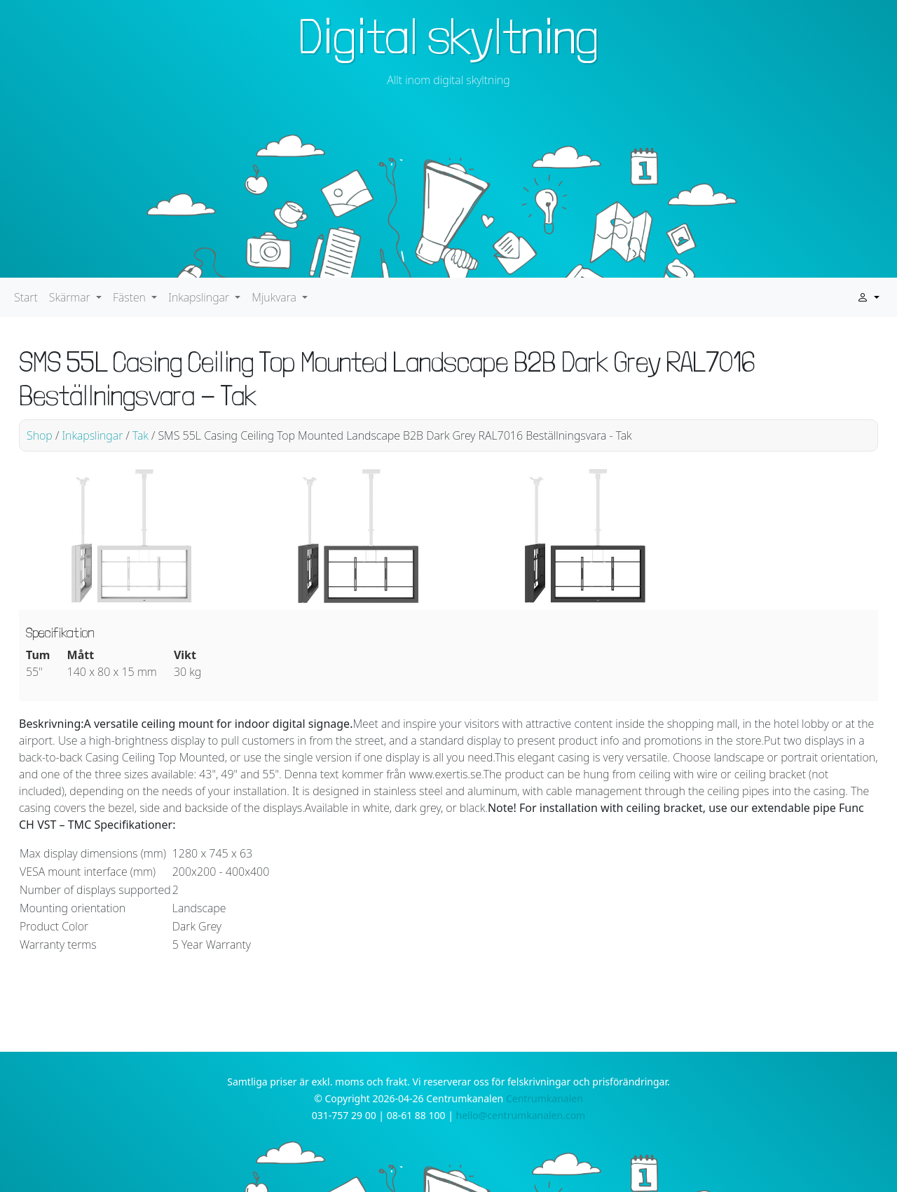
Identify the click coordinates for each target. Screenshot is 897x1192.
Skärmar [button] (71, 297)
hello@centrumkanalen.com (521, 1115)
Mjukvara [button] (275, 297)
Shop (40, 435)
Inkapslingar (92, 435)
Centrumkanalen (544, 1098)
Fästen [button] (131, 297)
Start (26, 297)
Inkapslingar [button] (200, 297)
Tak (140, 435)
